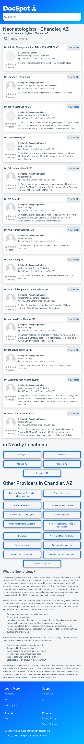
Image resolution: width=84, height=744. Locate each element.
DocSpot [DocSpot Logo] (19, 8)
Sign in (8, 718)
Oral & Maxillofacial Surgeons (22, 524)
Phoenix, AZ (62, 455)
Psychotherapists (22, 545)
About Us (9, 693)
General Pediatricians (22, 505)
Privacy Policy (49, 718)
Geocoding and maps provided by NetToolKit (27, 731)
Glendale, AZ (61, 464)
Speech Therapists (42, 564)
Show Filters (19, 39)
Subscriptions (12, 705)
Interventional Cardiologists (22, 514)
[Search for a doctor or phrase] (42, 17)
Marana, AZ (22, 464)
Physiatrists (22, 536)
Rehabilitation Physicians (22, 554)
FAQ (44, 699)
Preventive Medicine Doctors (61, 536)
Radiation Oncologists (62, 545)
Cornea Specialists (62, 493)
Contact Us (47, 693)
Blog (7, 699)
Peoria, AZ (22, 455)
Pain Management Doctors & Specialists (62, 525)
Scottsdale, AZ (42, 473)
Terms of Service (50, 724)
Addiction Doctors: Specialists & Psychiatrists (22, 494)
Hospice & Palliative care (62, 505)
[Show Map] (6, 38)
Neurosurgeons (62, 514)
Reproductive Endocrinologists (61, 554)
